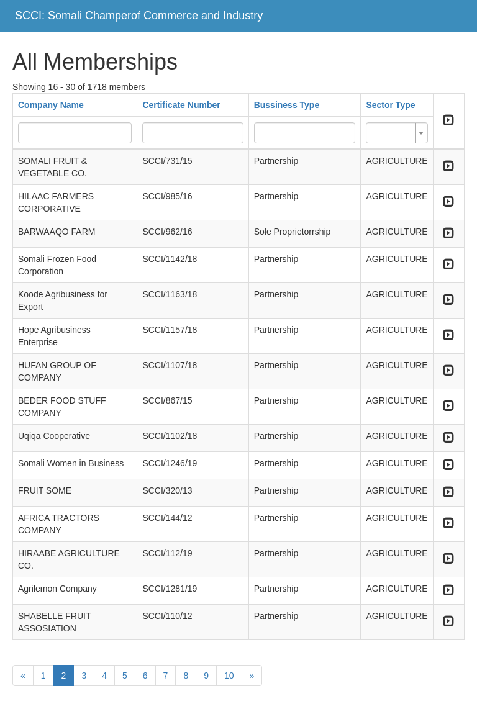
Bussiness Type (287, 105)
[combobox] (396, 132)
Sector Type (390, 105)
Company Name (51, 105)
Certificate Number (181, 105)
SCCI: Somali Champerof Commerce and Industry (139, 15)
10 (229, 675)
